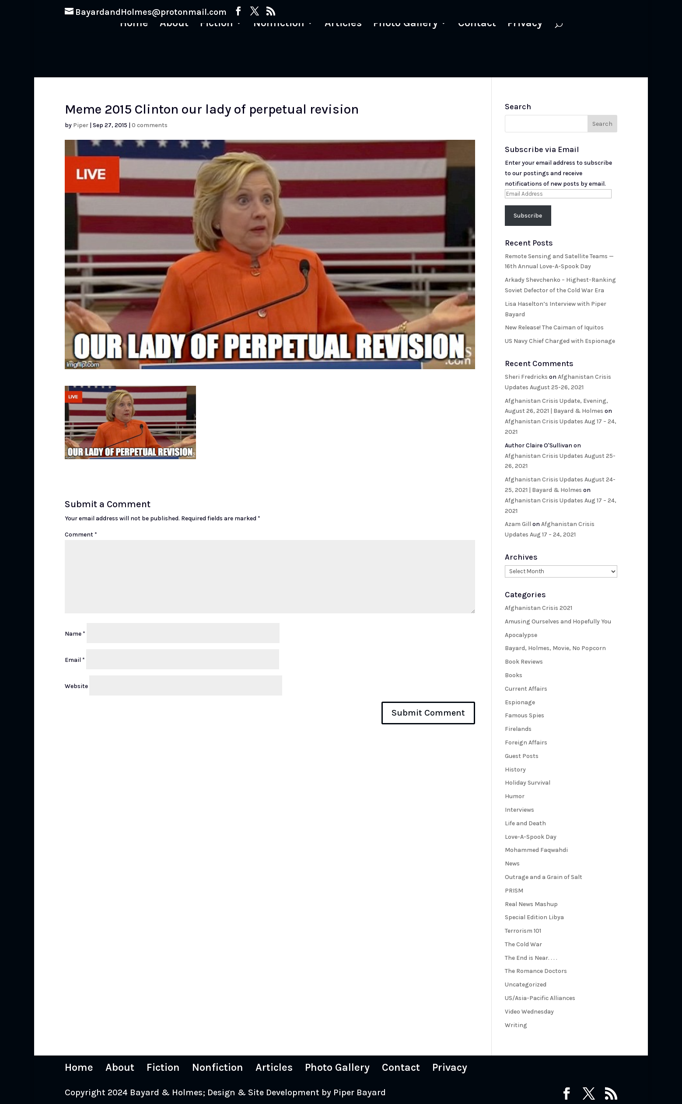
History (515, 769)
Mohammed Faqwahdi (536, 850)
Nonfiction (279, 24)
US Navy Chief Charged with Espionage (560, 341)
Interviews (519, 809)
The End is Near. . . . (531, 958)
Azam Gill (518, 524)
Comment (81, 534)
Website (76, 686)
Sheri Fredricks (526, 377)
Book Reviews (524, 661)
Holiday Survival (527, 782)
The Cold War (523, 944)
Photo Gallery (405, 24)
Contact (476, 24)
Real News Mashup (531, 904)
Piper (80, 125)
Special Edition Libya (534, 917)
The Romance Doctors (536, 971)
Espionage (520, 702)
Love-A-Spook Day (530, 837)
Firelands (518, 729)
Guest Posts (522, 756)
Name (75, 633)
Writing (516, 1025)
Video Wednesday (529, 1011)
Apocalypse (521, 635)
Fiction (217, 24)
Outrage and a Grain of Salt (543, 877)
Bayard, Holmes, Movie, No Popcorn (555, 648)
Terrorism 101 (523, 930)
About (175, 24)
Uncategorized (525, 984)
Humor (515, 796)
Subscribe (528, 215)
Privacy (523, 24)
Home (136, 24)
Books (513, 675)
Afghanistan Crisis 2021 (538, 608)
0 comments (150, 125)
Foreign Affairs (526, 742)
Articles (343, 24)
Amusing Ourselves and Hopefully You (558, 621)
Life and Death (525, 823)
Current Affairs (526, 688)
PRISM (514, 890)
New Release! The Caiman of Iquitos (554, 327)
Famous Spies (524, 715)
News (512, 863)
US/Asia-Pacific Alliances (540, 998)
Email (75, 660)
